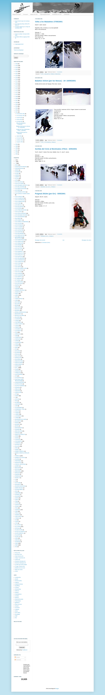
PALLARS (17, 446)
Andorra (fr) (17, 559)
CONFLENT (17, 339)
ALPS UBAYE (18, 266)
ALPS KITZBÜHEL (19, 225)
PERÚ (16, 448)
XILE (16, 546)
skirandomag (18, 589)
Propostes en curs (56, 14)
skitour (16, 611)
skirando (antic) (18, 580)
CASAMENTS (18, 329)
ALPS (16, 180)
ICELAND (17, 399)
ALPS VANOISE (18, 273)
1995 (16, 154)
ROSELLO (17, 477)
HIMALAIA (17, 389)
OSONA (17, 437)
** (15, 161)
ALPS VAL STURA (19, 270)
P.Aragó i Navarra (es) (20, 566)
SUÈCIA (17, 499)
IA (15, 397)
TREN (16, 511)
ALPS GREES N (18, 220)
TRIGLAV (17, 513)
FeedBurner (24, 650)
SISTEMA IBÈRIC (19, 489)
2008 (16, 98)
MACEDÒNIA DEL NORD (20, 419)
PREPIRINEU (18, 460)
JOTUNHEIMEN (18, 407)
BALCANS (17, 303)
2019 (16, 77)
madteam (17, 609)
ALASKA (17, 173)
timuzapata (17, 614)
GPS (16, 376)
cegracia (17, 582)
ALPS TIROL (18, 265)
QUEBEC (17, 466)
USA (16, 519)
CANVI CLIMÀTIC (19, 323)
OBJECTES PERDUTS (20, 434)
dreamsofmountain (19, 599)
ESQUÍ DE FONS (19, 361)
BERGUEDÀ (18, 307)
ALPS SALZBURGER (19, 258)
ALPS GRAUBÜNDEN (20, 216)
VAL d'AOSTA (18, 524)
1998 (16, 148)
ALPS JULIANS (18, 223)
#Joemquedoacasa (19, 168)
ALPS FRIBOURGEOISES (21, 210)
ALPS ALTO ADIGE (19, 183)
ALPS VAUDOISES (19, 275)
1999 (16, 146)
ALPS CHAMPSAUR (19, 198)
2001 (16, 112)
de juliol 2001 (19, 117)
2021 (16, 73)
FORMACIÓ (17, 372)
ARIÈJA (16, 295)
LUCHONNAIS (18, 416)
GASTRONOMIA (18, 374)
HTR (16, 394)
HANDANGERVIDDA (19, 382)
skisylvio (17, 606)
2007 (16, 100)
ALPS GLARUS (18, 211)
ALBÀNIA (17, 175)
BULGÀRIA (17, 317)
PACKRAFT (17, 444)
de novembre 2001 (20, 115)
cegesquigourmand (45, 14)
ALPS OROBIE (18, 244)
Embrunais (17, 354)
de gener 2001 (19, 141)
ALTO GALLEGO (18, 283)
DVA (16, 349)
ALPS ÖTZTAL (18, 249)
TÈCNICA (17, 506)
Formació (25, 14)
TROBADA (17, 514)
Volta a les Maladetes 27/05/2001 (49, 22)
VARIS (16, 538)
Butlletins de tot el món (20, 567)
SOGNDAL (17, 494)
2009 (16, 96)
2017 (16, 81)
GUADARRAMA (18, 377)
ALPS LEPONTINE (19, 230)
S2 (15, 479)
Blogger (57, 688)
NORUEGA (17, 432)
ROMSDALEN (18, 476)
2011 (16, 92)
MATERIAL (17, 424)
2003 (16, 108)
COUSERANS (18, 342)
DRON (16, 347)
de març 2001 (19, 138)
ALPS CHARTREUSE (20, 199)
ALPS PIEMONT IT (19, 251)
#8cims (16, 165)
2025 (16, 65)
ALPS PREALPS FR (19, 253)
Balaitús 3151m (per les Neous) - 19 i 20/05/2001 (55, 81)
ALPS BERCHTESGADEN (21, 188)
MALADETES (47, 74)
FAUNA (16, 369)
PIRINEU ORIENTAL (19, 451)
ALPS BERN (18, 190)
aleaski (16, 579)
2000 (16, 144)
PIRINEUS (52, 74)
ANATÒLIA (17, 285)
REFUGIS (17, 469)
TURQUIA (17, 518)
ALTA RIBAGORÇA (19, 281)
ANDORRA (43, 186)
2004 (16, 106)
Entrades (17, 657)
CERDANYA (43, 236)
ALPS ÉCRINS (18, 208)
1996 (16, 152)
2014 (16, 87)
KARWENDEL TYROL (20, 409)
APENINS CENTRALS (20, 290)
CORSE (17, 340)
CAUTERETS (18, 330)
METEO (17, 426)
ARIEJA (16, 293)
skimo (16, 491)
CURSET (17, 345)
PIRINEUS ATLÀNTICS (20, 457)
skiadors (17, 592)
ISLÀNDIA (17, 402)
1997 (16, 150)
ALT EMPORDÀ (18, 278)
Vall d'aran (17, 528)
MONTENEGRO (18, 427)
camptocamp (18, 577)
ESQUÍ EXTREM (18, 362)
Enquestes (66, 14)
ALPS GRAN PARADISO (20, 213)
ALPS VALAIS (18, 271)
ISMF (16, 616)
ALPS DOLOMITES (19, 206)
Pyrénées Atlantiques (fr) (20, 562)
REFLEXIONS (18, 467)
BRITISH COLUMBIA (19, 315)
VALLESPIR (17, 535)
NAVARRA (17, 429)
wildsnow (17, 590)
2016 (16, 83)
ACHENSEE (17, 171)
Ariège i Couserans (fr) (20, 557)
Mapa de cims (33, 14)
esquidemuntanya (19, 584)
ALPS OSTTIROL (19, 248)
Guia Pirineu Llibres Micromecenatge (19, 380)
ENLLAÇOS (17, 355)
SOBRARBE (18, 492)
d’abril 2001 (19, 136)
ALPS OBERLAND (19, 241)
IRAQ (16, 400)
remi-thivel (17, 607)
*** (40, 74)
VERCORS (17, 540)
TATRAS (17, 503)
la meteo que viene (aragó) (21, 564)
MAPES (16, 422)
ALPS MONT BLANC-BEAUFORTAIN (20, 237)
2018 (16, 79)
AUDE (16, 300)
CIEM (16, 335)
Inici (63, 240)
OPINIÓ (16, 436)
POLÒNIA (17, 459)
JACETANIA (17, 404)
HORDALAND (18, 392)
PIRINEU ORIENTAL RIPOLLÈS (22, 453)
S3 (15, 481)
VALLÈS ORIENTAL (19, 533)
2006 (16, 102)
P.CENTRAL (17, 439)
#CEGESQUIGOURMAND (21, 166)
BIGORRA (17, 310)
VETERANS (17, 541)
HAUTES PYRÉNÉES (20, 385)
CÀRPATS (17, 327)
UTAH (16, 523)
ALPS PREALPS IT (19, 254)
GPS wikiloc (17, 612)
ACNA (16, 571)
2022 (16, 71)
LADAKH (17, 412)
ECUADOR (17, 352)
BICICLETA (17, 308)
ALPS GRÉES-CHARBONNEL (21, 221)
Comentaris (18, 659)
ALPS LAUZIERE (19, 226)
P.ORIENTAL (18, 442)
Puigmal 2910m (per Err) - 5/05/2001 (50, 194)
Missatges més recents (40, 240)
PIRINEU (17, 449)
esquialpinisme (18, 594)
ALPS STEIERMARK (19, 260)
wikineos (17, 597)
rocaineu (17, 587)
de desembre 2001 (20, 113)
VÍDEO (16, 545)
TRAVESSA (17, 509)
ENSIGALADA (18, 357)
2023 (16, 69)
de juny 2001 (19, 119)
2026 (16, 63)
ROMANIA (17, 474)
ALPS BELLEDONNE (19, 186)
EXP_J (42, 74)
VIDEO (16, 543)
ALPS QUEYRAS (19, 256)
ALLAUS (17, 178)
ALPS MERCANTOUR (20, 235)
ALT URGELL (18, 280)
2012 (16, 90)
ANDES (16, 287)
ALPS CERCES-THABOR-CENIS (22, 193)
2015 (16, 85)
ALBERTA (17, 176)
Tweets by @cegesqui (18, 50)
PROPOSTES (18, 462)
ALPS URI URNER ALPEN (21, 268)
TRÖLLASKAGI (18, 516)
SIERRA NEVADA (19, 487)
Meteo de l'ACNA (19, 569)
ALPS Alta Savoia (19, 181)
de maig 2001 (19, 121)
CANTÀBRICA (18, 322)
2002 (16, 110)
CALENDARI (18, 318)
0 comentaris (59, 71)
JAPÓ (16, 405)
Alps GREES (18, 218)
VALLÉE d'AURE (18, 529)
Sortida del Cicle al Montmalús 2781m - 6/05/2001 (56, 149)
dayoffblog (17, 585)
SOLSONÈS (17, 496)
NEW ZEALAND (18, 431)
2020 (16, 75)
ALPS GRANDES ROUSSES (21, 215)
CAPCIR (17, 325)
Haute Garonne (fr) (19, 556)
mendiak (17, 595)
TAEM (16, 501)
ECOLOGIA (17, 350)
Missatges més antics (86, 240)
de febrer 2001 (19, 140)
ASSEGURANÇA (19, 298)
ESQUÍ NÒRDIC (18, 364)
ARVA (16, 297)
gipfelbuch (17, 602)
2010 (16, 94)
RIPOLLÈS (17, 472)
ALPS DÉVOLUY (18, 205)
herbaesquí (17, 387)
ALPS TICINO (18, 263)
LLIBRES (17, 414)
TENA (16, 508)
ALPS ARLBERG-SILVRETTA (21, 185)
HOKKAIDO (17, 390)
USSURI (17, 521)
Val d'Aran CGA (18, 554)
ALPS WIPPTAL (18, 276)
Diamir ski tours (18, 604)
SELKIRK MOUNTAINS (20, 486)
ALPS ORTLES (18, 246)
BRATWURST (18, 313)
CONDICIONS (18, 337)
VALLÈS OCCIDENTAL (20, 531)
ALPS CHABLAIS (19, 196)
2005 (16, 104)
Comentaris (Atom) (46, 242)
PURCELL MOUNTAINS (20, 464)
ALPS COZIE (18, 203)
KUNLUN (17, 411)
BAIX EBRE (17, 302)
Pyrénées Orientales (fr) (20, 561)
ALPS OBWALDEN (19, 243)
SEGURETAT (18, 484)
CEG (46, 186)
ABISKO (17, 170)
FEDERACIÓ (18, 371)
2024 (16, 67)
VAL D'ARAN (18, 526)
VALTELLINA (18, 536)
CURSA (16, 344)
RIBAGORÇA (57, 74)
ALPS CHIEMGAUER (19, 201)
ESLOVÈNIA (18, 359)
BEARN (16, 305)
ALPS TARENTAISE (19, 261)
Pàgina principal (16, 14)
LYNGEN (17, 417)
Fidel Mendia (18, 601)
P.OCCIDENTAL (48, 142)
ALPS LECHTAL (18, 228)
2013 (16, 88)
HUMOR (17, 395)
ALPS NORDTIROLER (20, 239)
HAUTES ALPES (18, 384)
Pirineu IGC (17, 552)
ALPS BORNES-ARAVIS (20, 192)
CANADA (17, 320)
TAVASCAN (17, 504)
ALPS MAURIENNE (19, 233)
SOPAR (16, 498)
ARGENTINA (18, 292)
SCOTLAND (17, 482)
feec (16, 617)
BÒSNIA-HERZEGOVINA (20, 312)
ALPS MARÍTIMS (19, 231)
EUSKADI (17, 366)
